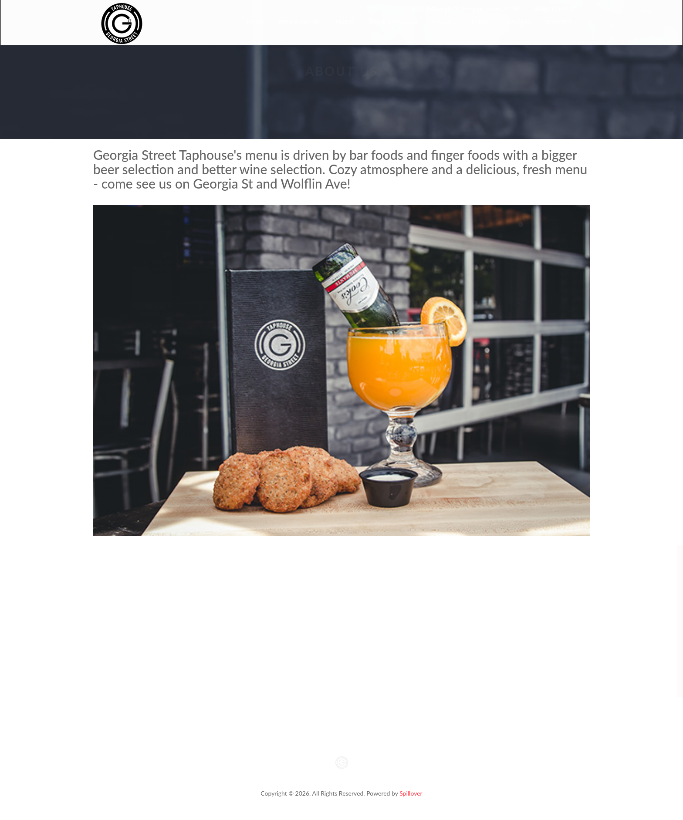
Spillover (411, 793)
